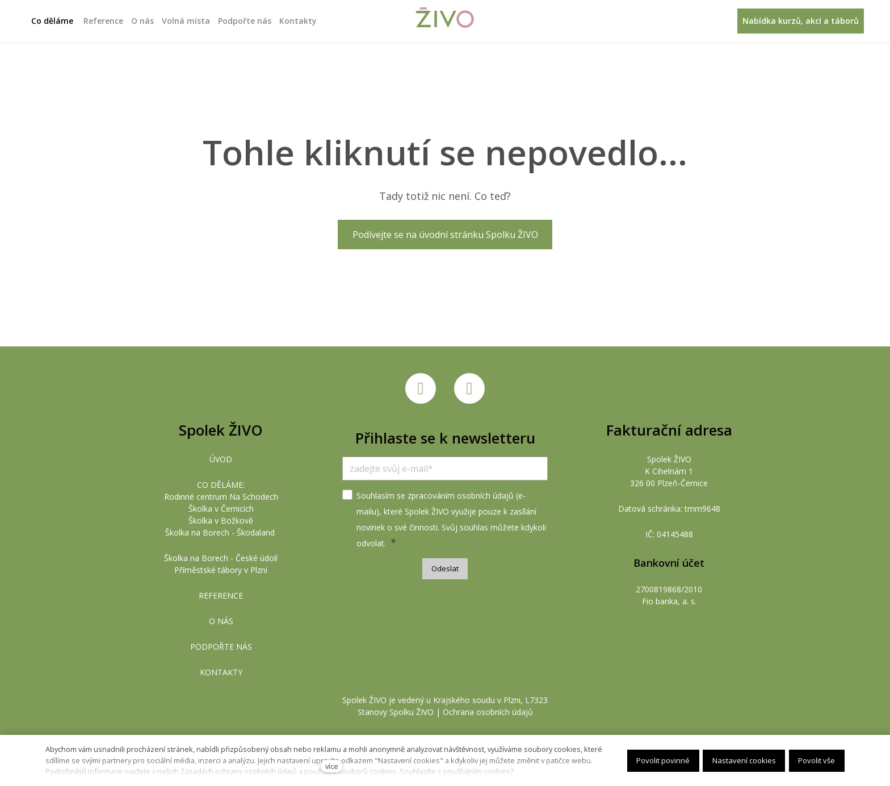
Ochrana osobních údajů (488, 711)
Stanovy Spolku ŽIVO (396, 711)
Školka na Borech (197, 532)
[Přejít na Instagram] (469, 388)
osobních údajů (485, 495)
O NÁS (221, 621)
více (331, 766)
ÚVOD (220, 459)
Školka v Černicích (221, 508)
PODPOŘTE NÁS (221, 646)
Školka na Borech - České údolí (221, 558)
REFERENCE (221, 595)
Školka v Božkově (220, 520)
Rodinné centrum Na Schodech (221, 496)
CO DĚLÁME (220, 484)
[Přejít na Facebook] (420, 388)
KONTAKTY (221, 672)
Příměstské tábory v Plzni (220, 570)
